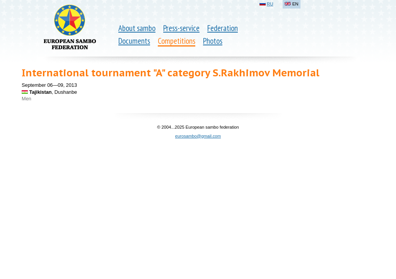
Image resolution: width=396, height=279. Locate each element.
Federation (222, 28)
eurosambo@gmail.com (198, 136)
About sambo (136, 28)
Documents (134, 41)
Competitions (176, 41)
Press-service (181, 28)
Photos (212, 41)
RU (270, 4)
